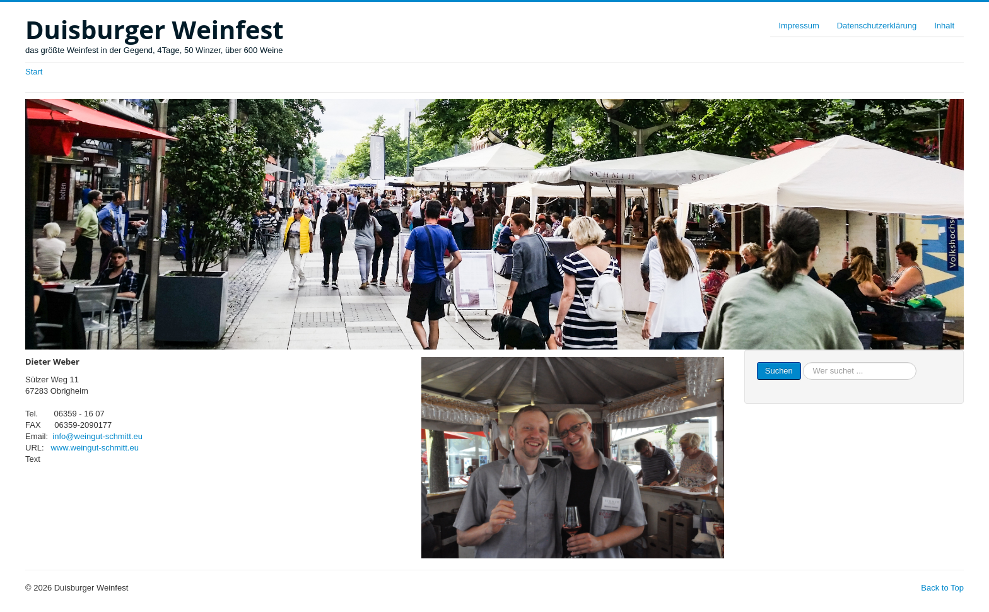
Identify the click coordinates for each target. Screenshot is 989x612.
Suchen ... (801, 362)
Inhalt (944, 25)
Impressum (798, 25)
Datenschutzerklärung (876, 25)
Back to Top (942, 587)
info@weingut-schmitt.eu (97, 436)
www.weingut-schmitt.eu (94, 447)
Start (33, 71)
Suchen (779, 370)
